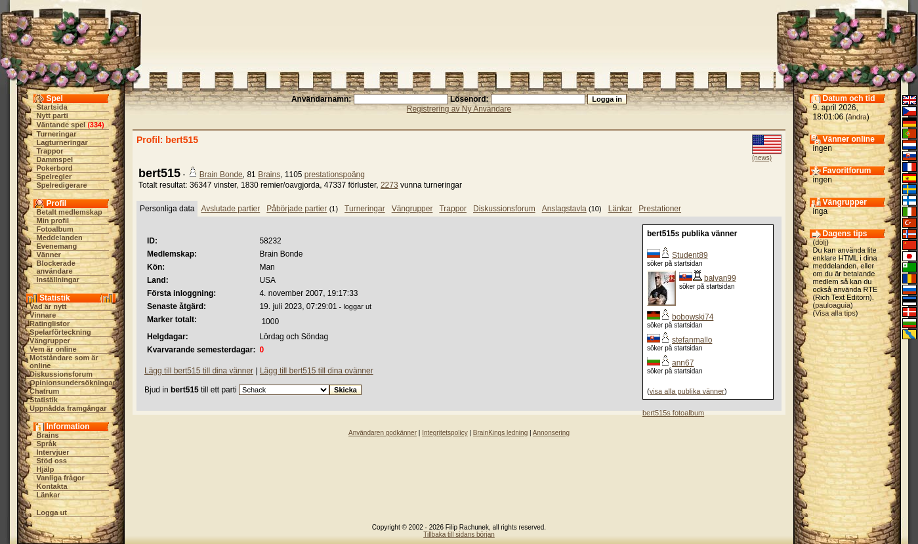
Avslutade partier (230, 208)
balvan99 (720, 278)
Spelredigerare (62, 185)
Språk (47, 444)
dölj (820, 242)
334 (96, 125)
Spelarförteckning (60, 332)
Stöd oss (52, 461)
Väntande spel (61, 125)
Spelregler (54, 176)
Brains (48, 435)
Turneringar (57, 134)
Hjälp (45, 469)
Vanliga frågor (61, 478)
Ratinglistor (50, 323)
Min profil (53, 220)
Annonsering (551, 432)
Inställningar (58, 279)
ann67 (683, 362)
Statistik (44, 400)
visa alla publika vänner (687, 391)
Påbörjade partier (296, 208)
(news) (762, 157)
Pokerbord (55, 168)
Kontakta (52, 486)
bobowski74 (692, 317)
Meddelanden (60, 237)
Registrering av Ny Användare (459, 109)
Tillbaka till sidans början (459, 534)
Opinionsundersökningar (72, 383)
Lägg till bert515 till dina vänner (198, 370)
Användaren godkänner (382, 432)
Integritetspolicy (444, 432)
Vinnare (43, 315)
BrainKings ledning (500, 432)
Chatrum (44, 391)
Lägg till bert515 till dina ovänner (316, 370)
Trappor (50, 151)
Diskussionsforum (61, 374)
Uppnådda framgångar (68, 408)
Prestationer (659, 208)
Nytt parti (52, 115)
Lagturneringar (62, 142)
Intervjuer (53, 452)
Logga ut (52, 512)
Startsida (52, 107)
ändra (857, 117)
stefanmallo (692, 340)
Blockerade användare (56, 267)
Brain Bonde (221, 174)
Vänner (49, 255)
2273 (389, 185)
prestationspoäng (334, 174)
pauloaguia (832, 305)
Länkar (48, 495)
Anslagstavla (564, 208)
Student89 (690, 255)
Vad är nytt (48, 306)
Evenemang (57, 246)
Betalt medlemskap (69, 212)
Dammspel (55, 159)
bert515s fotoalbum (673, 413)
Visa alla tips (835, 313)
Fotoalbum (55, 229)
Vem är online (53, 349)
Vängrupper (50, 341)
